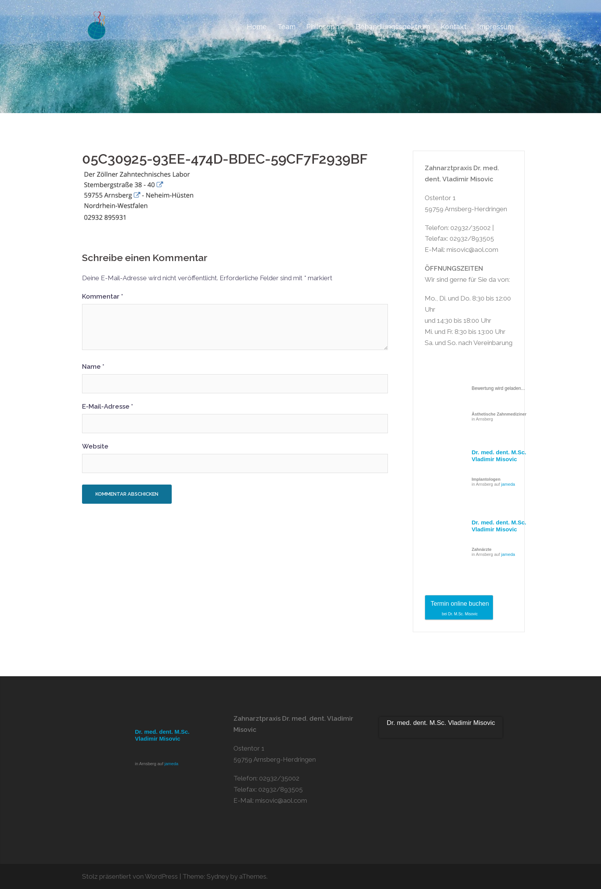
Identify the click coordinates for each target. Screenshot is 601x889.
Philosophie (325, 27)
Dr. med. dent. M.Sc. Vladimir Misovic (499, 455)
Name (93, 366)
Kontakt (453, 27)
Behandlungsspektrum (393, 27)
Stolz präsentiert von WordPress (130, 876)
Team (287, 27)
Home (257, 27)
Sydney (218, 876)
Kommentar (102, 296)
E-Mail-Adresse (107, 406)
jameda (508, 484)
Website (95, 446)
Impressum (495, 27)
